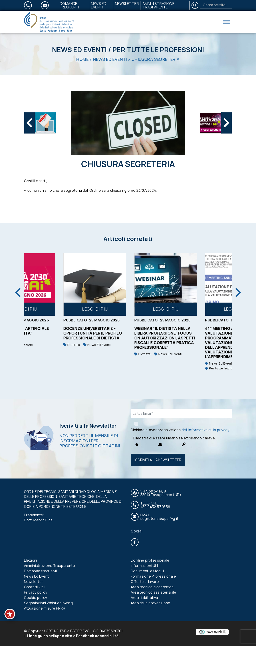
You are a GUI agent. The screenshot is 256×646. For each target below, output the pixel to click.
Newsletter (127, 3)
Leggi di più (52, 309)
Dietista (99, 345)
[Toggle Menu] (226, 22)
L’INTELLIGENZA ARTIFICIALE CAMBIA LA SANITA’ (48, 331)
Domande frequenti (69, 5)
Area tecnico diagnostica (152, 586)
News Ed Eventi (99, 5)
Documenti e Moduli (147, 570)
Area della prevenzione (150, 602)
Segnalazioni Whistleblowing (48, 602)
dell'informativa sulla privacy (205, 429)
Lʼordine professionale (150, 560)
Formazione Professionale (153, 576)
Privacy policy (35, 592)
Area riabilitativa (144, 597)
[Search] (216, 4)
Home (82, 59)
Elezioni (30, 560)
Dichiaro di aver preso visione (180, 429)
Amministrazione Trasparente (158, 5)
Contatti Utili (34, 586)
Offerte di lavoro (145, 581)
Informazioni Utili (145, 565)
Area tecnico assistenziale (153, 592)
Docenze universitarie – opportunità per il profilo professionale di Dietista (120, 333)
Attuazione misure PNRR (44, 608)
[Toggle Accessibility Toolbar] (9, 614)
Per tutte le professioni (158, 49)
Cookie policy (35, 597)
